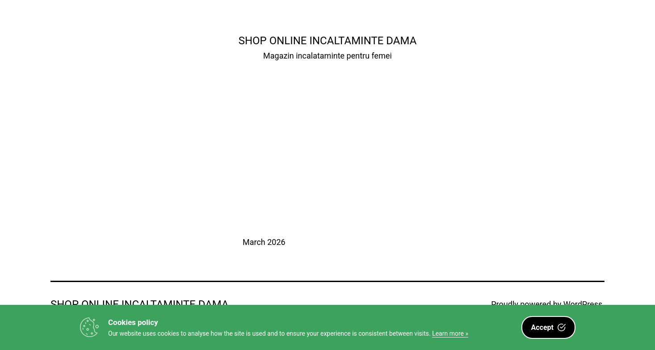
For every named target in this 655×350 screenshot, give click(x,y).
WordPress (582, 304)
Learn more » (450, 333)
